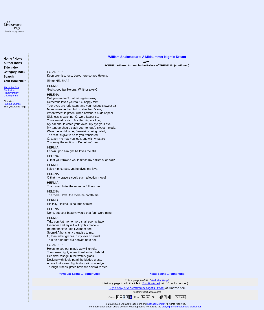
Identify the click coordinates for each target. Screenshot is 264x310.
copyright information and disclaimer (181, 306)
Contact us (9, 90)
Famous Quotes (12, 103)
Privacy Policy (11, 92)
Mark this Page (159, 280)
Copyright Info (11, 95)
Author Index (12, 63)
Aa (143, 297)
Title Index (10, 67)
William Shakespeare (124, 57)
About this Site (11, 87)
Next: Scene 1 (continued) (167, 273)
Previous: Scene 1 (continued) (79, 273)
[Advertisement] (145, 26)
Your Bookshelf (13, 80)
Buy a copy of (137, 288)
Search (8, 76)
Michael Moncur (155, 303)
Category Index (13, 72)
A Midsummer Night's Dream (164, 57)
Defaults (180, 297)
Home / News (12, 58)
